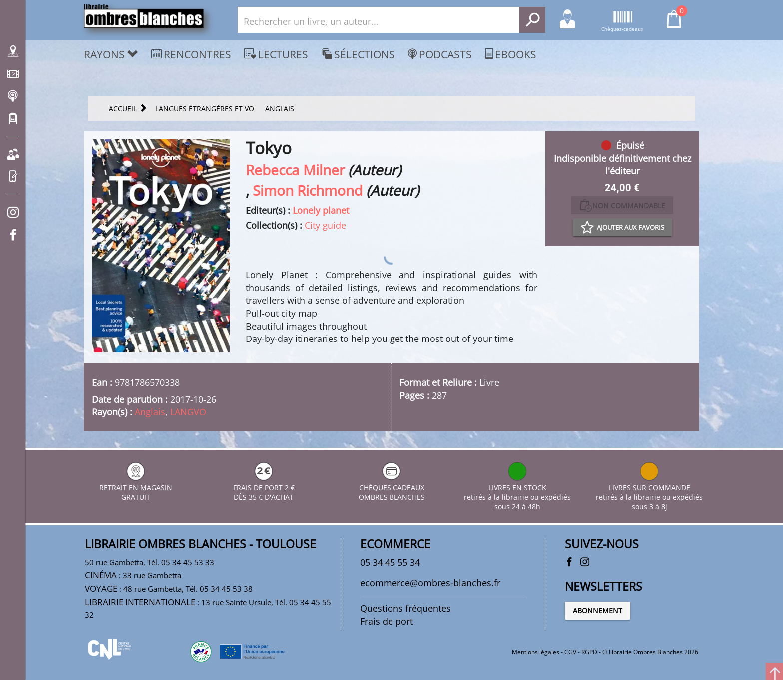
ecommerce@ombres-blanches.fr (430, 583)
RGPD (589, 652)
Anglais (150, 412)
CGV (570, 652)
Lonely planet (321, 210)
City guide (325, 225)
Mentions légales (535, 652)
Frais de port (386, 621)
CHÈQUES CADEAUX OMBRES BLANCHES (392, 487)
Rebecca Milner (295, 169)
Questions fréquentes (405, 608)
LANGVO (188, 412)
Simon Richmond (308, 190)
